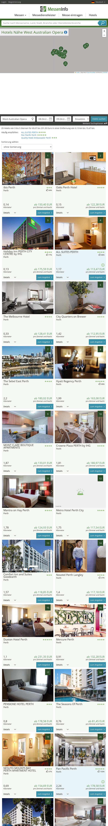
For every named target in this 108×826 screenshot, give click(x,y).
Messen (20, 14)
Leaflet (77, 72)
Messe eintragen (72, 14)
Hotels (93, 14)
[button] (54, 50)
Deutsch (100, 2)
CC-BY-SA (105, 72)
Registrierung (14, 2)
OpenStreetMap (91, 72)
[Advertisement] (54, 93)
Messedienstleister (44, 14)
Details (9, 212)
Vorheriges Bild (4, 168)
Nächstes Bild (52, 168)
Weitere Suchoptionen (93, 123)
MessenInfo (54, 8)
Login (3, 2)
